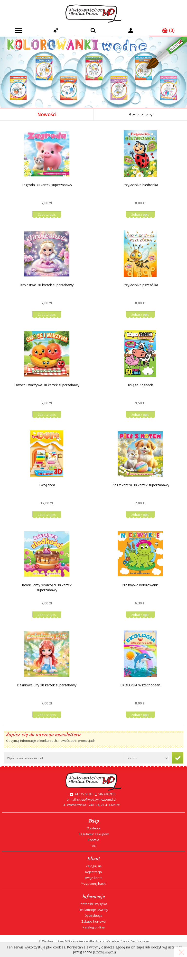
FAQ (93, 846)
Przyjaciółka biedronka (140, 185)
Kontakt (93, 840)
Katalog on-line (94, 927)
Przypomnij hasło (93, 883)
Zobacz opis (47, 214)
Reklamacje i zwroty (93, 909)
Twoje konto (93, 878)
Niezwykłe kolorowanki (140, 585)
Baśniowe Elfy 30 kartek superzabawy (46, 685)
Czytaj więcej (104, 952)
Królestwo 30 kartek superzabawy (47, 285)
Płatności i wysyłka (93, 904)
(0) (168, 30)
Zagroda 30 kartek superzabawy (46, 185)
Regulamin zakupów (94, 834)
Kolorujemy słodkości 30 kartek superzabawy (47, 587)
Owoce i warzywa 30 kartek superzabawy (46, 385)
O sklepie (94, 828)
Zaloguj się (94, 866)
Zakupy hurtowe (93, 921)
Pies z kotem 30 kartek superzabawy (140, 485)
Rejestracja (93, 872)
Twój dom (47, 485)
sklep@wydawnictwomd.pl (96, 799)
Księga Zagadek (140, 385)
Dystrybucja (93, 915)
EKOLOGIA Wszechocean (140, 685)
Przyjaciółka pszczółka (140, 285)
